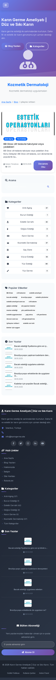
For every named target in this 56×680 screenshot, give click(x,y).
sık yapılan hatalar (28, 306)
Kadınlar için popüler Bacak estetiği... (31, 383)
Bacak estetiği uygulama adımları (29, 364)
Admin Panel (44, 673)
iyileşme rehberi (13, 323)
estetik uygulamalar (14, 315)
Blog (16, 102)
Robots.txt (8, 480)
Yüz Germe (28, 271)
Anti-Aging (28, 208)
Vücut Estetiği (28, 257)
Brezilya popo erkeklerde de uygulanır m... (32, 374)
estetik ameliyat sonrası (16, 302)
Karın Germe (28, 236)
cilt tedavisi (21, 293)
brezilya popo (26, 297)
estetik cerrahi (28, 323)
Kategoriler (36, 46)
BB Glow (10, 293)
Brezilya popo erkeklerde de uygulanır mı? (28, 610)
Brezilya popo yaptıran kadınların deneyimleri (28, 569)
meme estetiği (12, 310)
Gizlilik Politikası (13, 673)
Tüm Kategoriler (11, 523)
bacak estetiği (12, 297)
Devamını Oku (43, 165)
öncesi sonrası (12, 319)
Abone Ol (28, 652)
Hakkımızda (9, 467)
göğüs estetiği (12, 306)
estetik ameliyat (35, 293)
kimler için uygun (13, 328)
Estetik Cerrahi (28, 222)
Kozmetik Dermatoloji (28, 243)
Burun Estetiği (34, 215)
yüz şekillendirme (28, 310)
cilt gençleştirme (28, 319)
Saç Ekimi (28, 250)
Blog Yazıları (12, 46)
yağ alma (29, 315)
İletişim (7, 471)
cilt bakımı (33, 302)
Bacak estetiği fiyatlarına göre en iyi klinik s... (28, 548)
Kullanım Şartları (29, 673)
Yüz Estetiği (28, 264)
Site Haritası (9, 476)
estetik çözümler (42, 297)
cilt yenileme (42, 315)
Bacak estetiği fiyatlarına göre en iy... (31, 346)
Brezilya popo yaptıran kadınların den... (32, 355)
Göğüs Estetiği (28, 229)
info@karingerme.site (15, 436)
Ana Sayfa (6, 102)
